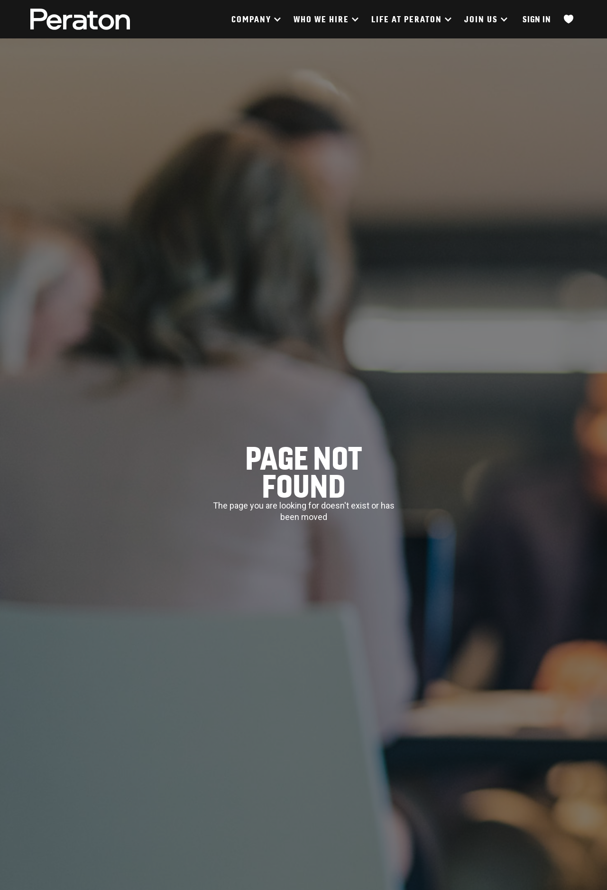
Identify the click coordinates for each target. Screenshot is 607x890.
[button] (255, 19)
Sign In (537, 19)
